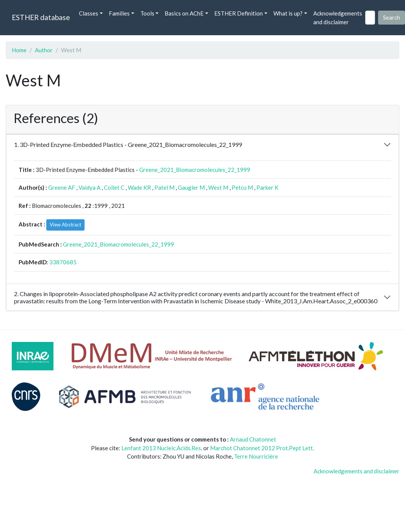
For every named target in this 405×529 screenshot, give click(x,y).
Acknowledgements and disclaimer (337, 17)
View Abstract (65, 225)
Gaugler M (191, 187)
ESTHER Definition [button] (238, 13)
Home (19, 50)
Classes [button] (88, 13)
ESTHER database (41, 17)
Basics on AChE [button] (184, 13)
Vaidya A (89, 187)
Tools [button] (147, 13)
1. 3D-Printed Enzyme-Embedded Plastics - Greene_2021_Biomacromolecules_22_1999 (128, 144)
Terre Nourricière (256, 456)
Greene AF (61, 187)
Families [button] (119, 13)
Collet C (114, 187)
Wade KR (139, 187)
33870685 (63, 262)
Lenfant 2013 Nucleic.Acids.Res (161, 448)
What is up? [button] (288, 13)
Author (44, 50)
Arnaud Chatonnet (253, 439)
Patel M (164, 187)
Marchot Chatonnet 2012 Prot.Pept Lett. (262, 448)
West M (218, 187)
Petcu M (242, 187)
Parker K (267, 187)
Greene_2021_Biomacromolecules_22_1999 (194, 169)
